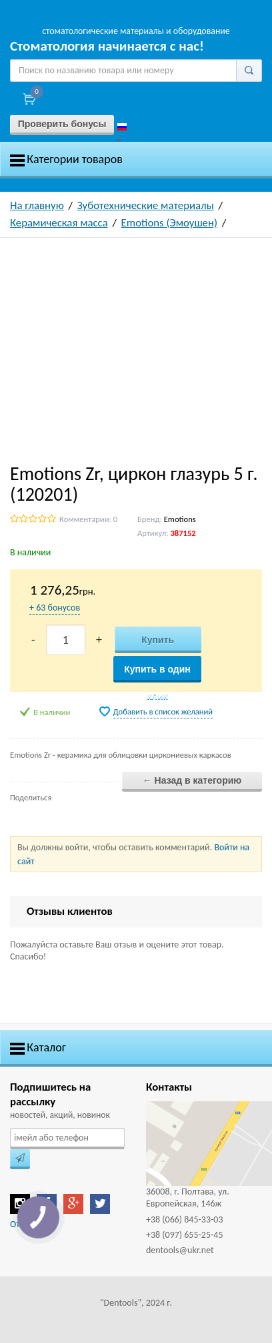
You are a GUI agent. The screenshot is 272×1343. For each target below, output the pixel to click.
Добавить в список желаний (163, 711)
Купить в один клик (157, 673)
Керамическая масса (59, 223)
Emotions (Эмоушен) (169, 223)
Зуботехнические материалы (145, 205)
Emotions (180, 519)
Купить (157, 640)
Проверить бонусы (62, 124)
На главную (37, 205)
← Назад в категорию (192, 780)
